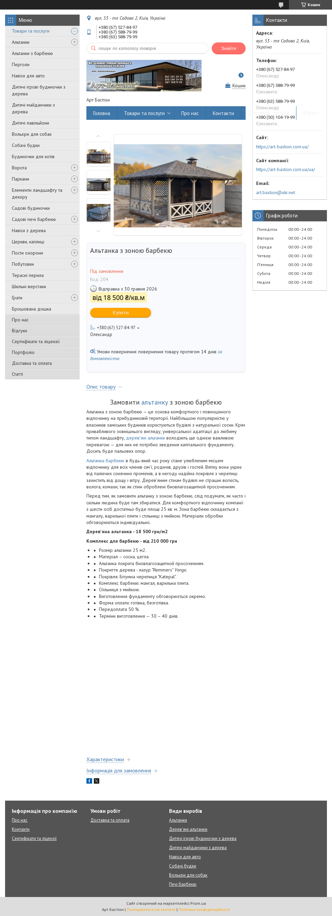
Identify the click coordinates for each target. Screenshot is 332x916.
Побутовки (23, 264)
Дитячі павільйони (30, 123)
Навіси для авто (28, 76)
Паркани (20, 179)
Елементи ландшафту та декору (37, 193)
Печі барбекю (182, 884)
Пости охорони (27, 253)
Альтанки (20, 42)
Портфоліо (23, 352)
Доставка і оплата (268, 113)
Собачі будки (26, 145)
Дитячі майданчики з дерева (33, 108)
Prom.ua (198, 903)
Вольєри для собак (31, 134)
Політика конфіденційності (204, 909)
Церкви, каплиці (28, 242)
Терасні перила (28, 275)
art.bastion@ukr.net (275, 192)
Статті (17, 374)
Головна (101, 113)
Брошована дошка (31, 309)
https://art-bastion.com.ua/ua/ (285, 169)
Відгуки (19, 331)
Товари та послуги (30, 31)
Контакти (223, 113)
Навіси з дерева (29, 230)
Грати (17, 298)
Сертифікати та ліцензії (36, 341)
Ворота (19, 168)
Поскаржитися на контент (151, 909)
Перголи (20, 64)
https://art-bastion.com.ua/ (282, 147)
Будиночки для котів (33, 156)
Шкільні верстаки (29, 286)
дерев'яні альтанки (145, 438)
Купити (121, 312)
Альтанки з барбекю (32, 53)
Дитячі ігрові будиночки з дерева (38, 90)
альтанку (154, 402)
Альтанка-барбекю (105, 460)
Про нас (20, 320)
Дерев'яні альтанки (188, 829)
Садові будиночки (31, 208)
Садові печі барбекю (34, 219)
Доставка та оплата (32, 363)
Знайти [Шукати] (228, 48)
